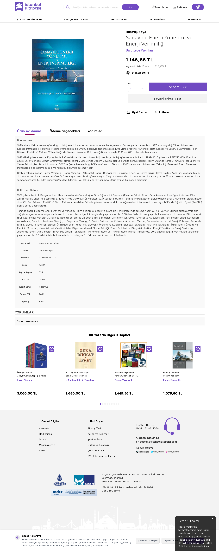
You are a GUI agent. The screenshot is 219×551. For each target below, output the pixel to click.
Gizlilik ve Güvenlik (98, 444)
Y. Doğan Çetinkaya (77, 372)
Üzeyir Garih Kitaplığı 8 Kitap (31, 375)
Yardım (42, 450)
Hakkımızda (45, 433)
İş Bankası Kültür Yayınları (80, 380)
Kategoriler (157, 19)
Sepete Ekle (178, 87)
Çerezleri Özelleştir (147, 540)
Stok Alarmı (159, 113)
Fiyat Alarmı (136, 113)
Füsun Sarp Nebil (124, 372)
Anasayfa (44, 428)
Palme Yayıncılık (172, 380)
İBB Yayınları (119, 19)
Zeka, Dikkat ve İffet (76, 375)
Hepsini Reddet (171, 540)
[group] (58, 75)
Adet (130, 83)
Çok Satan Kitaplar (29, 19)
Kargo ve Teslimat (98, 433)
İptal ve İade (95, 439)
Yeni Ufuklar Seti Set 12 (126, 375)
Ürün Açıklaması (29, 131)
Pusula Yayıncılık (123, 380)
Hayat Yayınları (25, 380)
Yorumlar (94, 131)
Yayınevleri (195, 19)
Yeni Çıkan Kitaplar (76, 19)
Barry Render (171, 372)
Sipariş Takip (95, 428)
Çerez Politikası (96, 450)
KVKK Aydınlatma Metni (101, 455)
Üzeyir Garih (24, 372)
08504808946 (111, 490)
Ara (130, 7)
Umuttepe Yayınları (139, 50)
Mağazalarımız (47, 444)
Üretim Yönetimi (171, 375)
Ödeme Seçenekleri (65, 131)
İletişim (43, 439)
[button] (100, 404)
